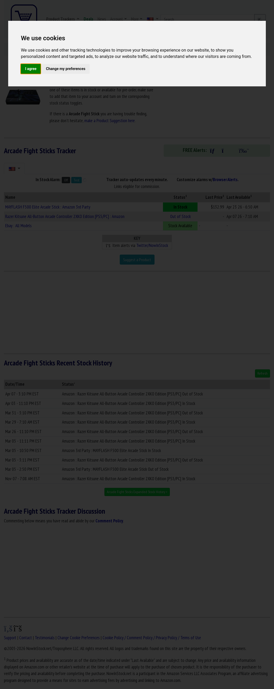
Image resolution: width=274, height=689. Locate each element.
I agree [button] (30, 69)
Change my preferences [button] (65, 69)
